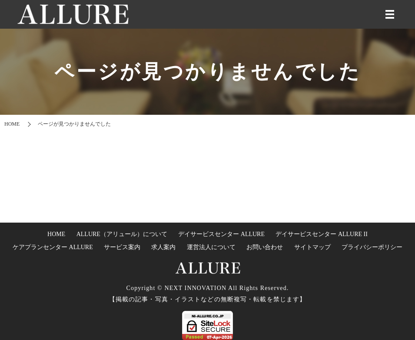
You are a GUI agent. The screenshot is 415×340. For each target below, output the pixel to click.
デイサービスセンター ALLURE (221, 234)
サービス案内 (122, 247)
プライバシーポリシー (372, 247)
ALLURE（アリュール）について (121, 234)
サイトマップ (312, 247)
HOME (12, 124)
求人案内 (163, 247)
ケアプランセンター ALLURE (53, 247)
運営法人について (211, 247)
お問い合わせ (264, 247)
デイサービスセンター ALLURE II (322, 234)
